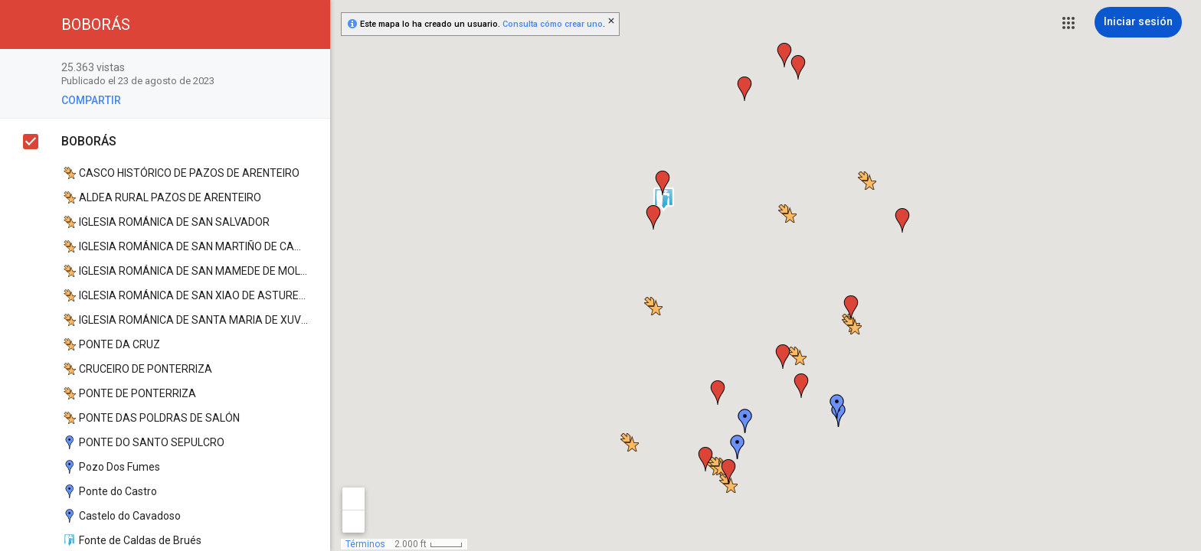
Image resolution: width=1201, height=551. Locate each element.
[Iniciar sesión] (1138, 22)
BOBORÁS (88, 141)
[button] (1068, 23)
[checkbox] (310, 68)
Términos (365, 544)
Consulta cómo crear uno (552, 24)
